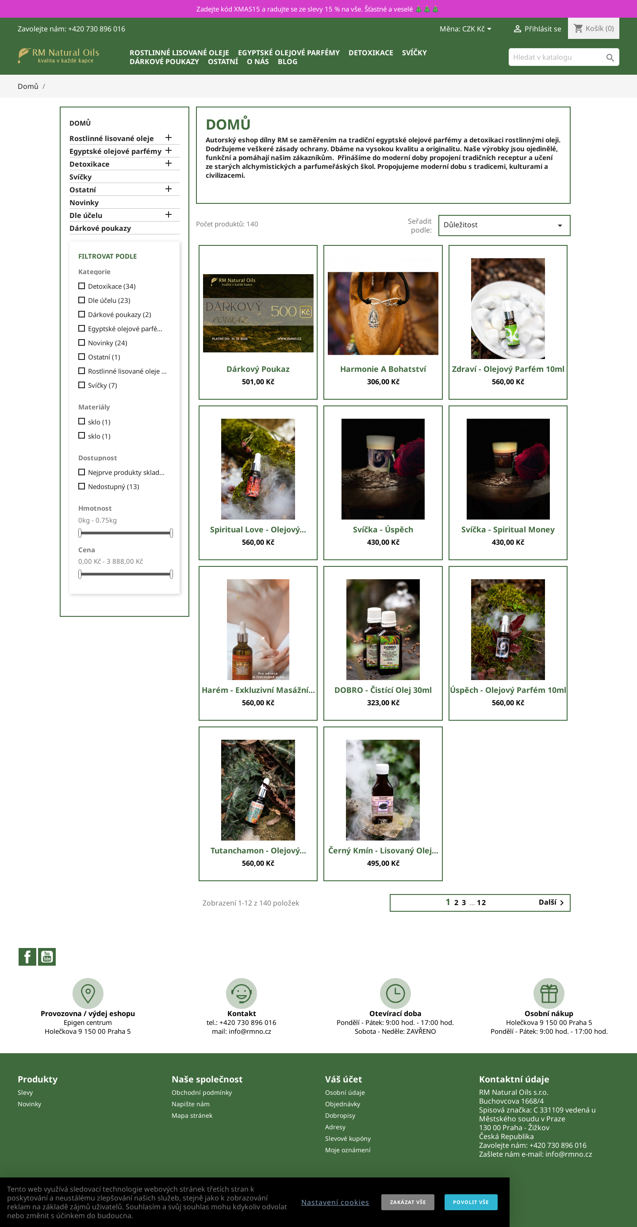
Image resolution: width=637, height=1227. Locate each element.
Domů (80, 122)
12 (482, 902)
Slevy (25, 1092)
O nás (258, 61)
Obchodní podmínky (202, 1092)
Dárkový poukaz (258, 368)
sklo (99, 421)
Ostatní (223, 61)
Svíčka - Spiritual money (508, 529)
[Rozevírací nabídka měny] (478, 29)
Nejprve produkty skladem (127, 472)
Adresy (335, 1127)
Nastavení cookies (335, 1202)
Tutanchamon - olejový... (258, 850)
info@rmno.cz (568, 1154)
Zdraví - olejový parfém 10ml (508, 368)
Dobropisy (340, 1115)
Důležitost (504, 225)
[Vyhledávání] (564, 57)
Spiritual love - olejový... (258, 529)
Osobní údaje (345, 1092)
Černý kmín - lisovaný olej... (383, 850)
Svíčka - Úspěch (383, 529)
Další (553, 903)
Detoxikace (371, 52)
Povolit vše (471, 1202)
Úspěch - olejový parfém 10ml (508, 689)
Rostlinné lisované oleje (179, 52)
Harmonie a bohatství (383, 368)
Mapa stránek (192, 1115)
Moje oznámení (348, 1150)
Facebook (27, 957)
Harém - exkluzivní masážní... (258, 689)
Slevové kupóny (348, 1138)
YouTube (47, 957)
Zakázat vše (408, 1202)
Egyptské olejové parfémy (289, 52)
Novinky (84, 202)
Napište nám (191, 1104)
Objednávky (342, 1104)
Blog (288, 61)
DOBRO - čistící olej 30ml (383, 689)
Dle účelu (85, 215)
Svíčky (414, 52)
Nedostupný (113, 486)
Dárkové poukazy (164, 61)
